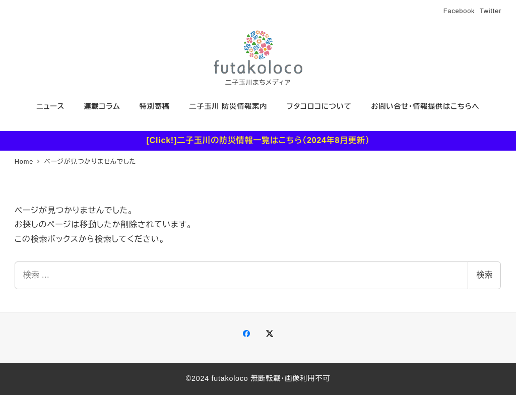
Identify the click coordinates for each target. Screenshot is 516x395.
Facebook (459, 11)
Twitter (490, 11)
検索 (484, 275)
